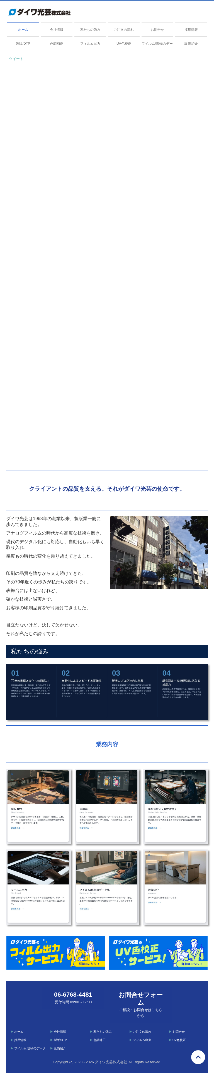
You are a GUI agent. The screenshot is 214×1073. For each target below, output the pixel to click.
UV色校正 (123, 44)
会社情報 (56, 30)
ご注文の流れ (124, 30)
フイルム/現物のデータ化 (157, 44)
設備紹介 (191, 44)
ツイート (16, 59)
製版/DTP (23, 44)
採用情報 (191, 30)
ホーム (23, 30)
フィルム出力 (90, 44)
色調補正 (56, 44)
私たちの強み (90, 30)
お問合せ (157, 30)
